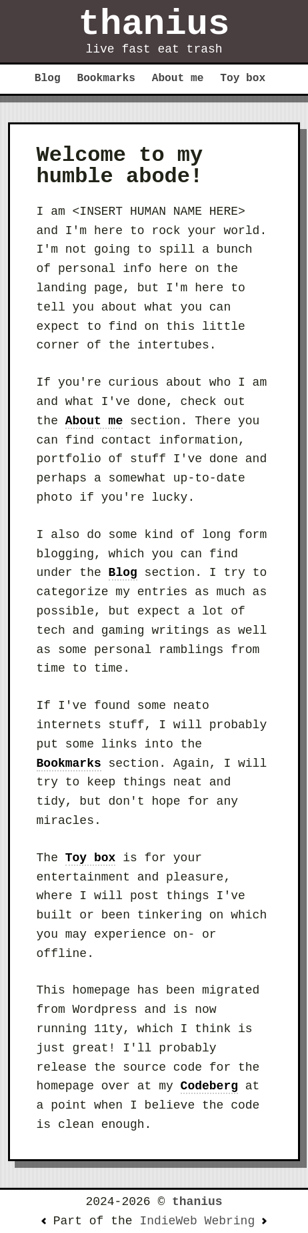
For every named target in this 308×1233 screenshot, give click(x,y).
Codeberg (209, 1086)
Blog (48, 78)
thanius (154, 24)
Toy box (242, 78)
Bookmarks (106, 78)
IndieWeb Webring (197, 1221)
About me (178, 78)
